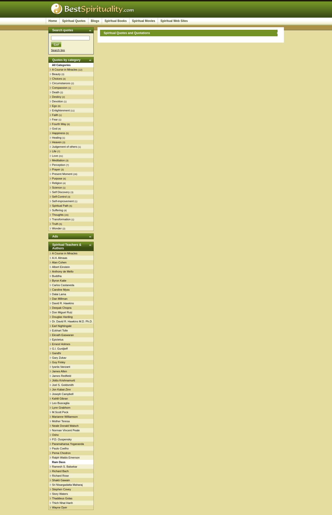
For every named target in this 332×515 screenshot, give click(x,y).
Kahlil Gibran (60, 398)
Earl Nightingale (62, 325)
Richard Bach (60, 471)
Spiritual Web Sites (174, 21)
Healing (56, 137)
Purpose (57, 178)
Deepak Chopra (62, 307)
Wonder (57, 228)
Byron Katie (59, 280)
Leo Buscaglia (61, 403)
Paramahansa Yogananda (68, 443)
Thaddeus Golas (62, 498)
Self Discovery (61, 192)
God (54, 128)
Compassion (60, 87)
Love (55, 155)
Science (57, 187)
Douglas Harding (62, 316)
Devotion (57, 101)
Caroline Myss (61, 289)
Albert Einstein (61, 266)
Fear (55, 119)
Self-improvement (63, 201)
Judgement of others (64, 146)
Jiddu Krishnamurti (63, 380)
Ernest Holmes (61, 344)
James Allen (59, 371)
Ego (54, 105)
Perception (58, 164)
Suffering (57, 210)
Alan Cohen (59, 262)
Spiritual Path (60, 205)
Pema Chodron (61, 453)
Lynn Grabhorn (61, 407)
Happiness (58, 133)
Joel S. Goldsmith (63, 384)
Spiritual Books (116, 21)
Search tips (58, 50)
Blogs (95, 21)
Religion (57, 183)
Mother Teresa (61, 421)
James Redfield (61, 375)
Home (53, 21)
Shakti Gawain (61, 480)
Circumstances (61, 83)
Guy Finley (58, 362)
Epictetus (57, 339)
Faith (55, 114)
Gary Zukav (59, 357)
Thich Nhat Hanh (62, 502)
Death (55, 92)
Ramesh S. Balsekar (64, 466)
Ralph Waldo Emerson (66, 457)
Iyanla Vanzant (61, 366)
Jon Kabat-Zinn (61, 389)
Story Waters (60, 493)
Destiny (56, 96)
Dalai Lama (59, 294)
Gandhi (56, 353)
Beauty (56, 74)
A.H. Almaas (60, 257)
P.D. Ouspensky (62, 439)
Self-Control (59, 196)
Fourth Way (59, 124)
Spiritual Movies (143, 21)
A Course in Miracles (65, 69)
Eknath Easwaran (63, 335)
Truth (55, 223)
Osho (55, 434)
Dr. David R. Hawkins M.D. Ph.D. (72, 321)
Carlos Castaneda (63, 285)
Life (54, 151)
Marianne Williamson (65, 416)
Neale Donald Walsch (65, 425)
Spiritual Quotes (74, 21)
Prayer (56, 169)
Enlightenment (61, 110)
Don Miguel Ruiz (62, 312)
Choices (57, 78)
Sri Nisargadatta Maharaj (67, 484)
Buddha (57, 276)
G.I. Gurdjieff (60, 348)
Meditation (58, 160)
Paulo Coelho (60, 448)
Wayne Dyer (59, 507)
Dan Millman (60, 298)
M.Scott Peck (60, 412)
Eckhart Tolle (60, 330)
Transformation (61, 219)
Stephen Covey (61, 489)
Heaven (57, 142)
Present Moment (62, 173)
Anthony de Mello (63, 271)
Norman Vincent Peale (66, 430)
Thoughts (58, 214)
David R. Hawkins (63, 303)
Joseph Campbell (63, 394)
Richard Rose (60, 475)
